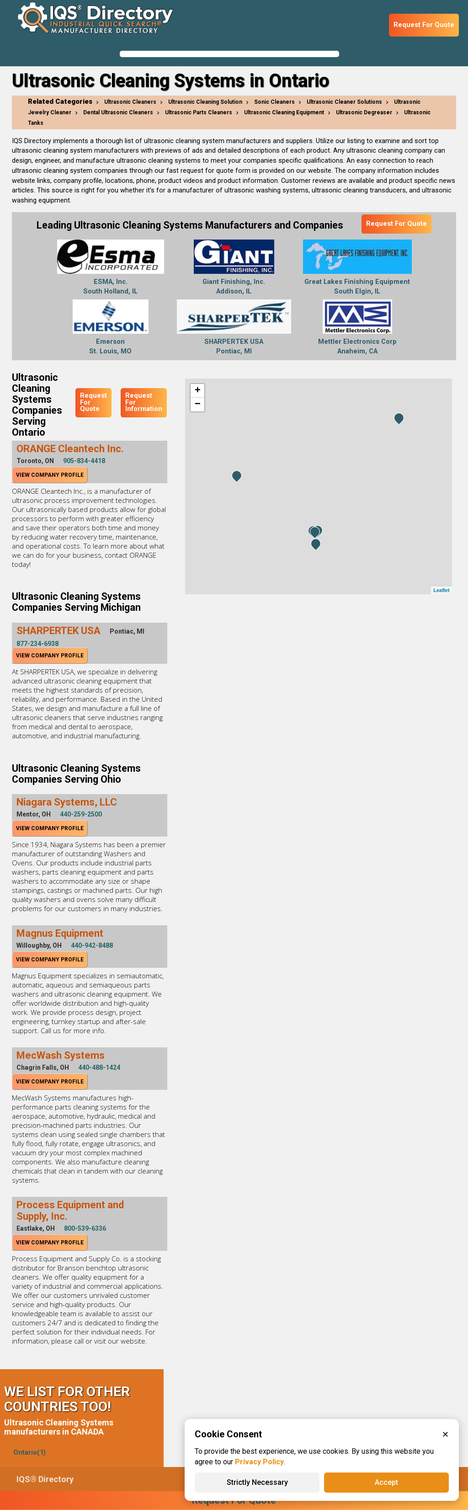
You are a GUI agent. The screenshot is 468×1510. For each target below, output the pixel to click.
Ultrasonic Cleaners (130, 102)
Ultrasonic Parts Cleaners (198, 112)
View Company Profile (50, 475)
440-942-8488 (92, 945)
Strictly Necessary (257, 1482)
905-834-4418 (84, 460)
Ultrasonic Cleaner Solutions (344, 102)
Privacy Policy (259, 1461)
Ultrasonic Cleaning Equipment (284, 112)
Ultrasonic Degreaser (364, 112)
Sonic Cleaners (274, 102)
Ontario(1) (29, 1453)
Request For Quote (424, 25)
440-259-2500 (81, 814)
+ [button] (198, 391)
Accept (386, 1482)
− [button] (198, 404)
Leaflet (441, 590)
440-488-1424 (99, 1067)
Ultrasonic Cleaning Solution (205, 102)
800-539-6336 (85, 1228)
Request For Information (143, 402)
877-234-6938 (37, 643)
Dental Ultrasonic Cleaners (118, 112)
